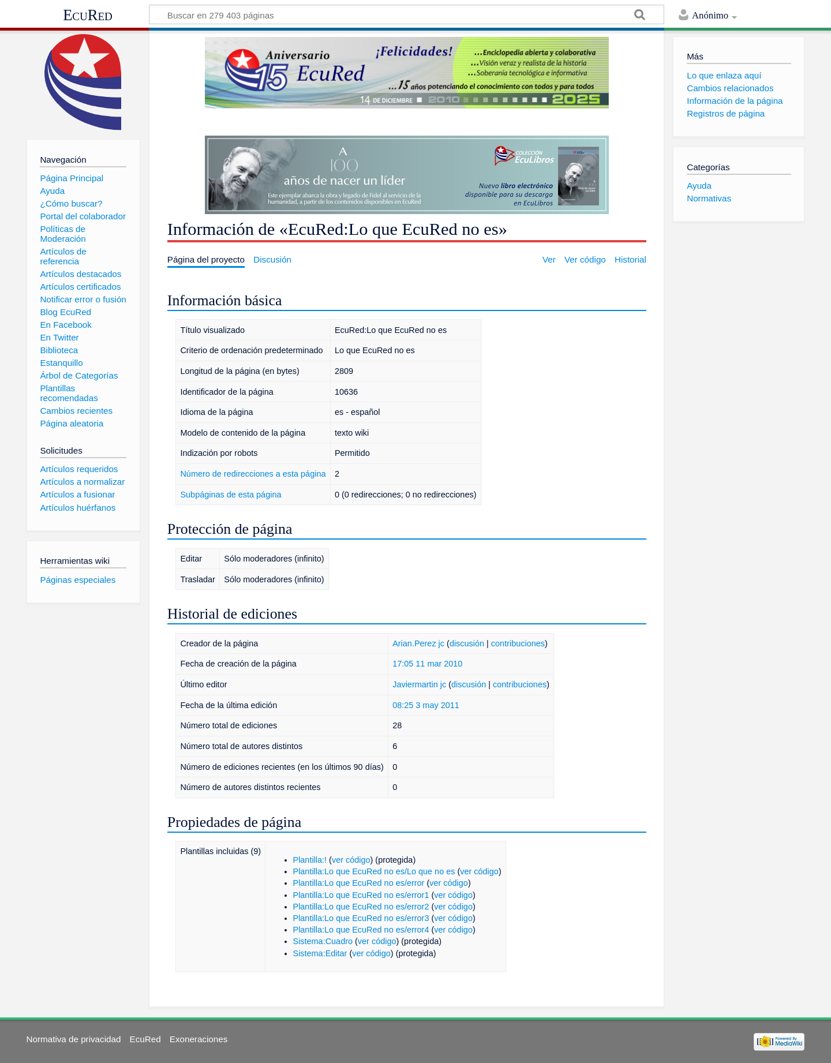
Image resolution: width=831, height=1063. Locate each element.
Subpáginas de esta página (230, 494)
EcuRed (88, 15)
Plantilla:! (310, 859)
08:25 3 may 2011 (425, 705)
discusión (467, 643)
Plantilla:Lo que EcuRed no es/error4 (361, 929)
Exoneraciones (198, 1039)
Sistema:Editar (320, 953)
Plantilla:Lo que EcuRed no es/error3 (361, 918)
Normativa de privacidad (74, 1039)
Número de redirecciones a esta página (252, 473)
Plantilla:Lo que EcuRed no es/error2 (361, 906)
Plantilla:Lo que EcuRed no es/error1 (361, 895)
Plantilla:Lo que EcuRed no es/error (359, 883)
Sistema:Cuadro (323, 941)
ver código (351, 859)
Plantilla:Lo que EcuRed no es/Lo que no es (374, 871)
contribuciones (518, 643)
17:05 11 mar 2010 (427, 663)
